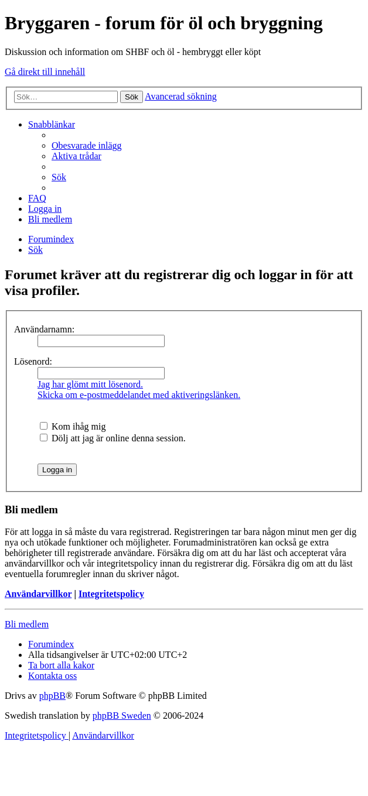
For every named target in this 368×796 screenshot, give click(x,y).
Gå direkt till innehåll (45, 72)
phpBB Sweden (122, 715)
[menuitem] (87, 145)
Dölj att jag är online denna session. (113, 438)
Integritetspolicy (111, 594)
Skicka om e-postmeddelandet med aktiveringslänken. (139, 395)
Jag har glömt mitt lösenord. (90, 384)
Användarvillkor (38, 594)
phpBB (52, 696)
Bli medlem (27, 624)
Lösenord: (33, 361)
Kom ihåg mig (72, 426)
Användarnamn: (44, 329)
